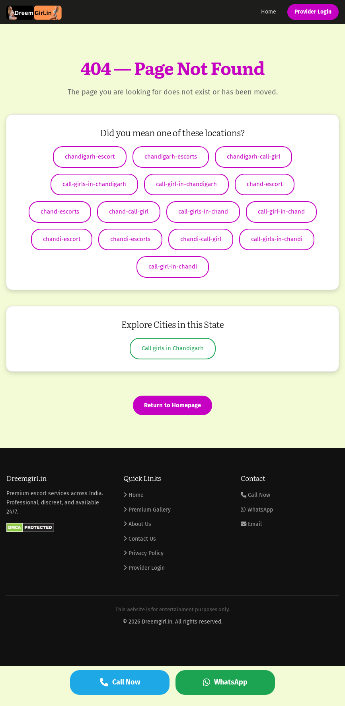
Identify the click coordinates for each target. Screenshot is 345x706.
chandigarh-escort (90, 156)
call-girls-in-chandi (276, 239)
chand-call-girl (128, 211)
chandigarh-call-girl (253, 156)
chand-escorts (60, 211)
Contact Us (139, 538)
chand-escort (265, 184)
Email (251, 524)
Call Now (255, 495)
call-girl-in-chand (281, 211)
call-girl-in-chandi (172, 266)
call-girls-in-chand (203, 211)
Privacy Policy (143, 553)
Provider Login (312, 11)
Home (268, 11)
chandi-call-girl (200, 239)
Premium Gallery (147, 509)
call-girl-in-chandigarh (186, 184)
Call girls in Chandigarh (173, 348)
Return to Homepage (172, 405)
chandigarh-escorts (170, 156)
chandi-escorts (130, 239)
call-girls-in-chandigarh (94, 184)
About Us (137, 524)
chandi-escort (61, 239)
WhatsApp (257, 509)
